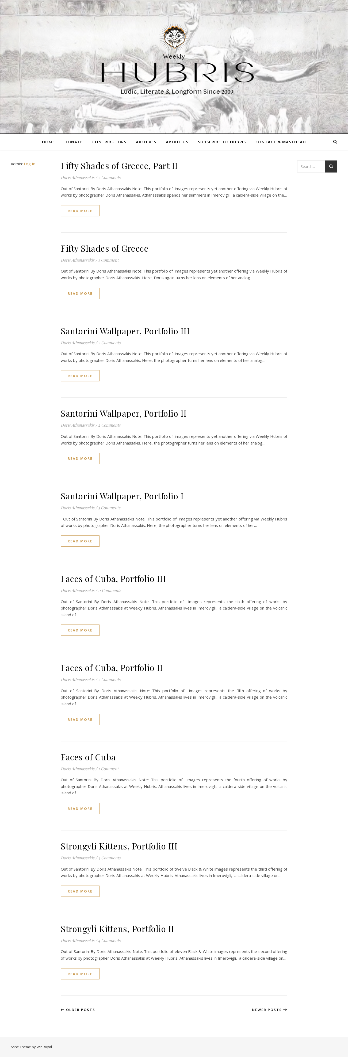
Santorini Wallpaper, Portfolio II (124, 413)
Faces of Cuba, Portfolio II (112, 667)
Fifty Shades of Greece (104, 248)
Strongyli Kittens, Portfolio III (119, 846)
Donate (73, 141)
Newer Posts (269, 1009)
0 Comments (109, 590)
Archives (146, 141)
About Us (177, 141)
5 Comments (109, 507)
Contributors (109, 141)
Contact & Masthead (280, 141)
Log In (29, 163)
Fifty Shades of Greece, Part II (119, 165)
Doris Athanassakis (77, 177)
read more (80, 210)
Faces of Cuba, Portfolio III (113, 578)
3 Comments (109, 857)
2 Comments (109, 177)
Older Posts (78, 1009)
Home (48, 141)
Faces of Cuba (88, 757)
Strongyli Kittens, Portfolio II (117, 928)
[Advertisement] (318, 263)
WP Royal (44, 1046)
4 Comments (109, 940)
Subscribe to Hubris (222, 141)
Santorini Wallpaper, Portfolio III (125, 330)
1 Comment (108, 260)
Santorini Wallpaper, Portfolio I (122, 495)
